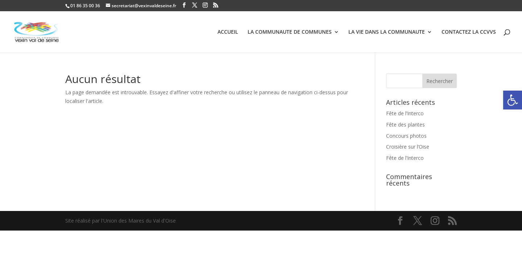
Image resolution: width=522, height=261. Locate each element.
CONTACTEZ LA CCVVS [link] (469, 32)
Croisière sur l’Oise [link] (407, 146)
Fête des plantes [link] (405, 124)
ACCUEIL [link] (228, 32)
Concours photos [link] (406, 135)
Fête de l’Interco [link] (405, 113)
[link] (512, 100)
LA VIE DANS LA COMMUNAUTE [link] (386, 32)
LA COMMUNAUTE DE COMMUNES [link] (290, 32)
